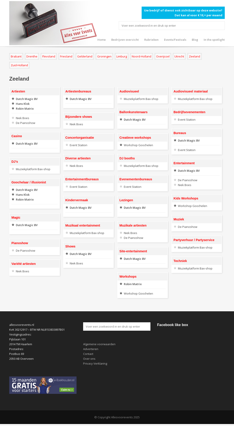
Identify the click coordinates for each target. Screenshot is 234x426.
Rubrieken (151, 40)
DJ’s (14, 161)
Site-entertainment (133, 251)
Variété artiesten (23, 264)
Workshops (128, 276)
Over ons (89, 359)
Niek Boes (22, 118)
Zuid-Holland (19, 65)
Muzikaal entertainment (82, 225)
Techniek (180, 261)
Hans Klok (22, 104)
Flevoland (48, 56)
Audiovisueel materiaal (191, 91)
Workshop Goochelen (138, 145)
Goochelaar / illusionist (28, 182)
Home (101, 40)
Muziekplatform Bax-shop (141, 99)
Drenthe (31, 56)
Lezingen (126, 200)
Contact (88, 354)
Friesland (66, 56)
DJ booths (127, 158)
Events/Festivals (175, 40)
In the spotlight (214, 40)
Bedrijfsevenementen (189, 112)
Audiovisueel (129, 91)
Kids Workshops (186, 198)
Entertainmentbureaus (82, 179)
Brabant (16, 56)
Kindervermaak (76, 200)
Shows (70, 246)
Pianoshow (19, 243)
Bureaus (180, 133)
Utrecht (179, 56)
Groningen (104, 56)
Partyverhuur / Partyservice (194, 240)
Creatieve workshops (135, 137)
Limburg (121, 56)
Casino (16, 136)
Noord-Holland (141, 56)
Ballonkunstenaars (133, 112)
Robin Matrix (25, 109)
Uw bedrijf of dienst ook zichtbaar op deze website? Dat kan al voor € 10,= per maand (183, 12)
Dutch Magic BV (27, 99)
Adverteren (90, 349)
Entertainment (184, 163)
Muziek (179, 219)
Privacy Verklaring (95, 363)
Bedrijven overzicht (125, 40)
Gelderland (84, 56)
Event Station (187, 120)
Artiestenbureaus (78, 91)
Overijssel (163, 56)
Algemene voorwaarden (99, 344)
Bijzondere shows (78, 116)
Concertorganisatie (79, 137)
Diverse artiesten (78, 158)
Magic (15, 217)
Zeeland (194, 56)
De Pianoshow (25, 123)
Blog (195, 40)
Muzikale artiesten (132, 225)
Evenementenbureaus (135, 179)
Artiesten (18, 91)
